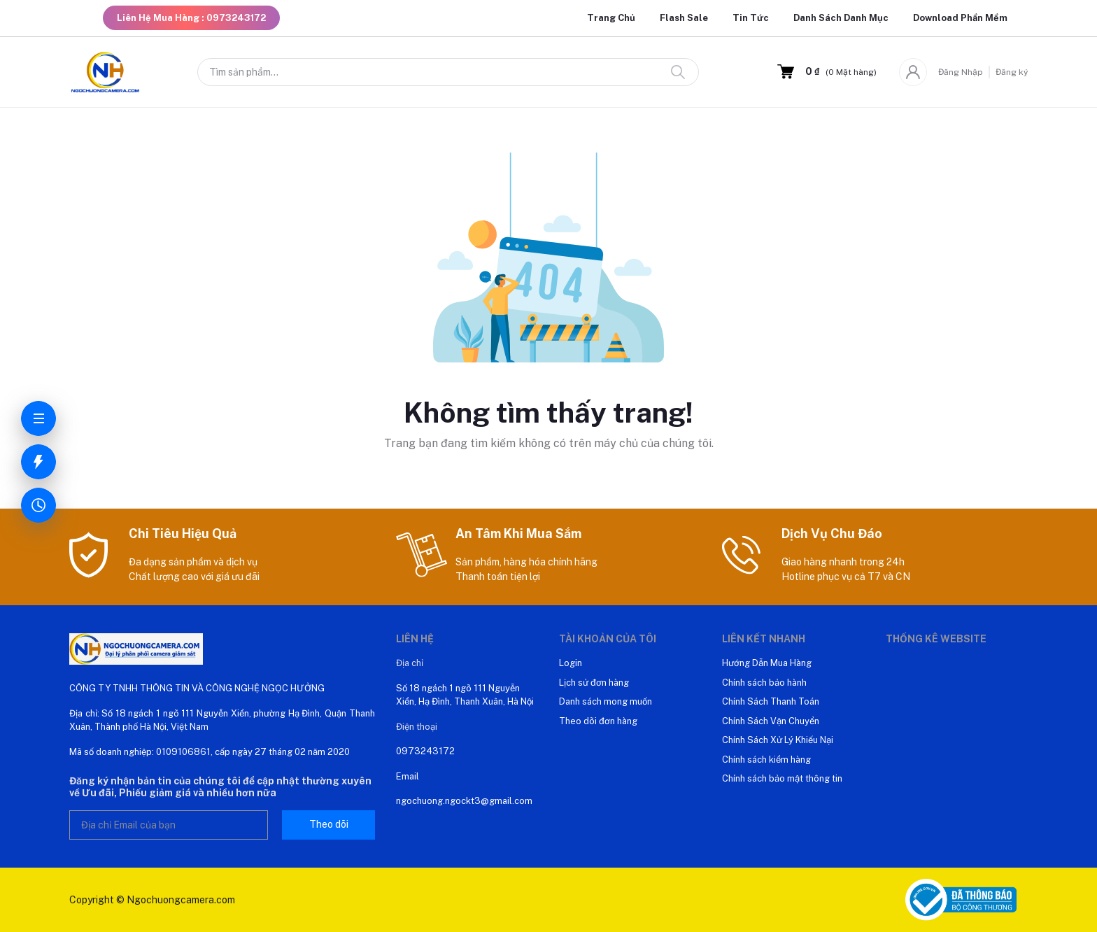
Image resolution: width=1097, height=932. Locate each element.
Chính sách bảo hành (764, 682)
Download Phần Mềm (960, 18)
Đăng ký (1012, 72)
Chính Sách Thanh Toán (770, 701)
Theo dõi (328, 824)
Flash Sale (684, 18)
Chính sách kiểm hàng (766, 759)
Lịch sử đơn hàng (594, 682)
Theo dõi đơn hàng (598, 721)
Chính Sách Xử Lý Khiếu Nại (777, 740)
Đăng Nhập (960, 72)
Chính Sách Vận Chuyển (770, 721)
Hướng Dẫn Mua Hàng (767, 663)
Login (570, 663)
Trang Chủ (611, 18)
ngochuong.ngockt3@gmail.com (464, 801)
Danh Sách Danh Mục (841, 18)
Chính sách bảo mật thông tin (782, 778)
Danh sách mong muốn (605, 701)
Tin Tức (750, 18)
